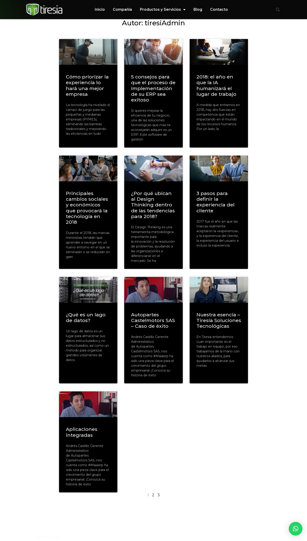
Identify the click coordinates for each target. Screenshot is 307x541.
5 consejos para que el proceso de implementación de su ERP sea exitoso (153, 88)
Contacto (219, 9)
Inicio (100, 9)
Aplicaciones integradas (81, 432)
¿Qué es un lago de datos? (86, 317)
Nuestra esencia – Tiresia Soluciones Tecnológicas (218, 320)
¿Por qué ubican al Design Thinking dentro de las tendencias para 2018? (153, 204)
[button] (278, 9)
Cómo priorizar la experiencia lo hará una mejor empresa (87, 85)
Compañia (122, 9)
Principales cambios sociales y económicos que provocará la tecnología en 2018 (87, 207)
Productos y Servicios (163, 9)
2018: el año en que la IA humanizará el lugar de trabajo (216, 85)
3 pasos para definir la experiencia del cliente (215, 201)
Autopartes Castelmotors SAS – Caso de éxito (153, 320)
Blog (197, 9)
